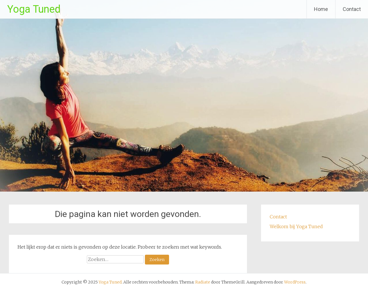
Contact (352, 9)
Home (321, 9)
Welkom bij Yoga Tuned (296, 226)
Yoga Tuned (34, 9)
